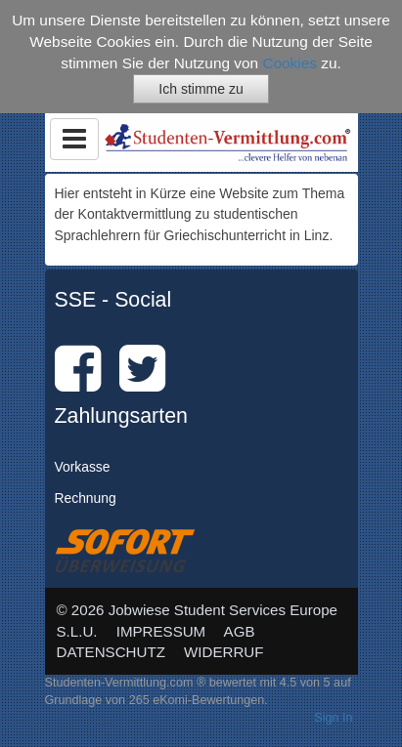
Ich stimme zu (200, 89)
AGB (239, 631)
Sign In (333, 718)
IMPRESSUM (161, 631)
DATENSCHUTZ (111, 651)
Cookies (289, 63)
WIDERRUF (223, 651)
